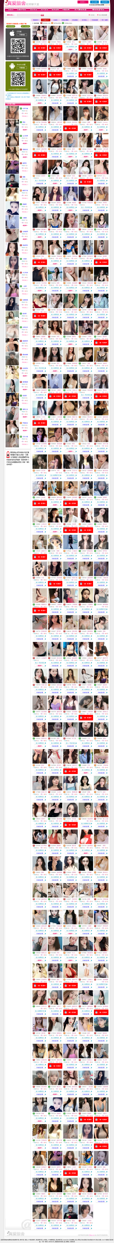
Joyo (42, 363)
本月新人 (84, 20)
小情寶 (25, 259)
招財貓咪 (74, 497)
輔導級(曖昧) (57, 23)
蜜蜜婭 (59, 202)
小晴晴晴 (74, 604)
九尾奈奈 (44, 42)
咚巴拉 (59, 524)
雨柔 (73, 229)
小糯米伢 (90, 176)
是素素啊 (74, 283)
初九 (73, 42)
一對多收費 (94, 20)
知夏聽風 (25, 300)
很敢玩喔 (90, 283)
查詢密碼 (104, 2)
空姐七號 (44, 202)
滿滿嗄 (105, 256)
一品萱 (25, 286)
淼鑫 (24, 177)
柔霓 (58, 363)
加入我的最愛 (103, 15)
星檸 (58, 176)
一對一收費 (104, 20)
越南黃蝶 (90, 577)
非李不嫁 (25, 108)
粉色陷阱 (90, 68)
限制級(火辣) (47, 23)
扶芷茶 (43, 470)
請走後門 (59, 95)
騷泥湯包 (105, 470)
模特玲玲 (59, 497)
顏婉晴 (25, 204)
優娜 (88, 122)
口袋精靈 (59, 417)
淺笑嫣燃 (59, 444)
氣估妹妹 (59, 310)
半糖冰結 (74, 256)
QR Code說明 (25, 26)
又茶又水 (74, 470)
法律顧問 (25, 231)
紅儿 (104, 176)
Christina (105, 122)
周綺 (42, 256)
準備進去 (25, 423)
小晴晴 (89, 336)
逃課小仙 (74, 95)
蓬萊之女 (25, 409)
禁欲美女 (90, 417)
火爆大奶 (59, 122)
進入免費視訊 (70, 46)
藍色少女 (90, 95)
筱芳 (73, 149)
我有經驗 (44, 122)
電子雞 (105, 42)
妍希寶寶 (44, 68)
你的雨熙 (59, 149)
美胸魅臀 (90, 470)
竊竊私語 (44, 604)
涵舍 (58, 68)
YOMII (43, 417)
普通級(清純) (68, 23)
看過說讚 (44, 631)
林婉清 (74, 202)
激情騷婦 (25, 382)
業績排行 (36, 20)
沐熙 (58, 336)
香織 (73, 68)
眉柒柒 (105, 524)
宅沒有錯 (44, 283)
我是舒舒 (90, 390)
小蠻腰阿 (90, 604)
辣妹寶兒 (25, 245)
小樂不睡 (90, 310)
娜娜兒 (74, 336)
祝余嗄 (43, 497)
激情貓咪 (74, 310)
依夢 (88, 444)
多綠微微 (59, 577)
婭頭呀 (25, 313)
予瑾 (58, 470)
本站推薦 (75, 20)
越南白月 (105, 283)
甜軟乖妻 (44, 149)
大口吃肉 (25, 272)
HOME (93, 15)
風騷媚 (43, 336)
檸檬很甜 (74, 363)
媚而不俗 (25, 190)
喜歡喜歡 (74, 631)
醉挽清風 (90, 551)
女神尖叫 (25, 327)
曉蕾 (58, 551)
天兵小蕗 (25, 436)
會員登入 (83, 2)
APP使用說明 (10, 26)
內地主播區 (65, 20)
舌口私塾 (105, 229)
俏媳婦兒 (44, 95)
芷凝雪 (74, 524)
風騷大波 (74, 417)
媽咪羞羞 (90, 631)
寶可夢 (59, 631)
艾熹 (73, 176)
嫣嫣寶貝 (25, 341)
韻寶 (58, 283)
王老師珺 (59, 229)
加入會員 (94, 2)
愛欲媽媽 (25, 354)
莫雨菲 (43, 176)
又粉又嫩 (90, 229)
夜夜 (73, 444)
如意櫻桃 (44, 444)
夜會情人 (105, 310)
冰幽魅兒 (90, 524)
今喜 (42, 577)
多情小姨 (105, 444)
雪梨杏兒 (25, 149)
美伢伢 (105, 390)
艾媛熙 (89, 42)
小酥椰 (25, 218)
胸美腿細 (105, 604)
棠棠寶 (25, 395)
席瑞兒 (89, 149)
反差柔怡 (25, 368)
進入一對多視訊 (39, 180)
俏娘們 (105, 363)
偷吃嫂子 (44, 229)
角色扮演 (90, 256)
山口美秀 (25, 136)
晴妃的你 (105, 95)
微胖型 (25, 163)
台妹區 (55, 20)
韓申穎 (105, 551)
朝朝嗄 (105, 497)
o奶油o (105, 68)
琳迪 (24, 122)
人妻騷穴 (59, 604)
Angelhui (89, 497)
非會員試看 (70, 76)
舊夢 (42, 310)
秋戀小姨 (74, 577)
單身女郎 (90, 202)
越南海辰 (105, 417)
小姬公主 (74, 390)
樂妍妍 (105, 336)
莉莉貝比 (74, 122)
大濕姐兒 (74, 551)
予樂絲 (59, 42)
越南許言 (44, 551)
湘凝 (88, 363)
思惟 (104, 631)
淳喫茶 (105, 202)
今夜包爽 (105, 149)
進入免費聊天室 (55, 475)
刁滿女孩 (105, 577)
